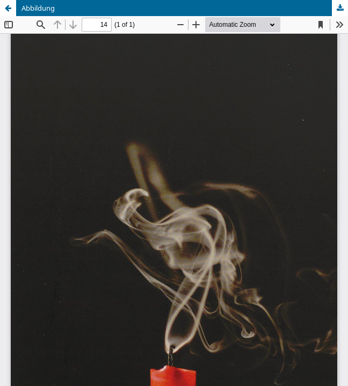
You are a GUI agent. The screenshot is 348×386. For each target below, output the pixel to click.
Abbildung (38, 8)
